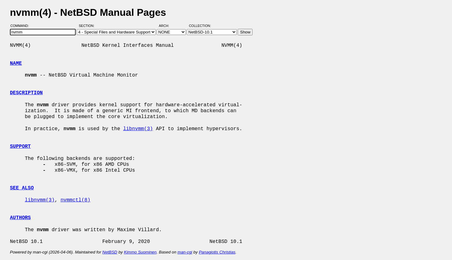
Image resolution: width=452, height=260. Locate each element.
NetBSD (109, 252)
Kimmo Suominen (140, 252)
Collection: (200, 26)
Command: (22, 26)
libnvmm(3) (138, 129)
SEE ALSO (22, 188)
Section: (88, 26)
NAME (16, 63)
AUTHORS (20, 217)
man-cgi (184, 252)
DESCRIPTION (26, 93)
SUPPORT (20, 146)
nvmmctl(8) (75, 200)
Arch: (167, 26)
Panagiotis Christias (217, 252)
